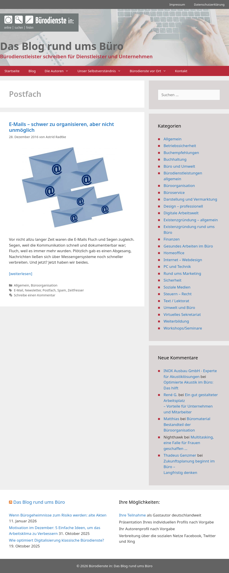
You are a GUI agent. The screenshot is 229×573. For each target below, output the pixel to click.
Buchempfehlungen (181, 152)
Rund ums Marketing (182, 273)
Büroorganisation (44, 285)
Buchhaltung (175, 159)
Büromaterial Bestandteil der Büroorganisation (187, 424)
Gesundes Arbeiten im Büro (188, 246)
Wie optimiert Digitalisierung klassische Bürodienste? (56, 540)
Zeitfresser (76, 290)
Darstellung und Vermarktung (190, 199)
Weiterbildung (176, 321)
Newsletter (33, 290)
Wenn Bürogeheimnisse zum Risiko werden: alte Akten (57, 515)
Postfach (49, 290)
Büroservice (174, 192)
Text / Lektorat (176, 300)
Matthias (171, 418)
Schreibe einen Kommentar (34, 295)
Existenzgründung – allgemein (191, 219)
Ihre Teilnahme (132, 515)
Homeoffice (174, 252)
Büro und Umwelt (179, 166)
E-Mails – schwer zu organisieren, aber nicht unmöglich (61, 127)
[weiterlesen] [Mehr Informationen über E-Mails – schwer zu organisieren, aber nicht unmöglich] (20, 273)
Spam (61, 290)
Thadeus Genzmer (180, 455)
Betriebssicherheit (180, 145)
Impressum (177, 4)
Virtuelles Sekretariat (182, 314)
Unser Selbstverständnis (101, 71)
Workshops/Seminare (183, 328)
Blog (32, 71)
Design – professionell (183, 206)
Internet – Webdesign (183, 259)
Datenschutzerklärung (209, 4)
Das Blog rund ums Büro (39, 502)
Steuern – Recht (178, 293)
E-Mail (18, 290)
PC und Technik (177, 266)
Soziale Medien (177, 287)
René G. (171, 394)
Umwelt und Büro (179, 307)
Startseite (12, 71)
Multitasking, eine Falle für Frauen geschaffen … (189, 442)
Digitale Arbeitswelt (181, 212)
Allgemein (21, 285)
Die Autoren (59, 71)
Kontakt (181, 71)
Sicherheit (173, 280)
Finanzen (172, 239)
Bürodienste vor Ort (150, 71)
